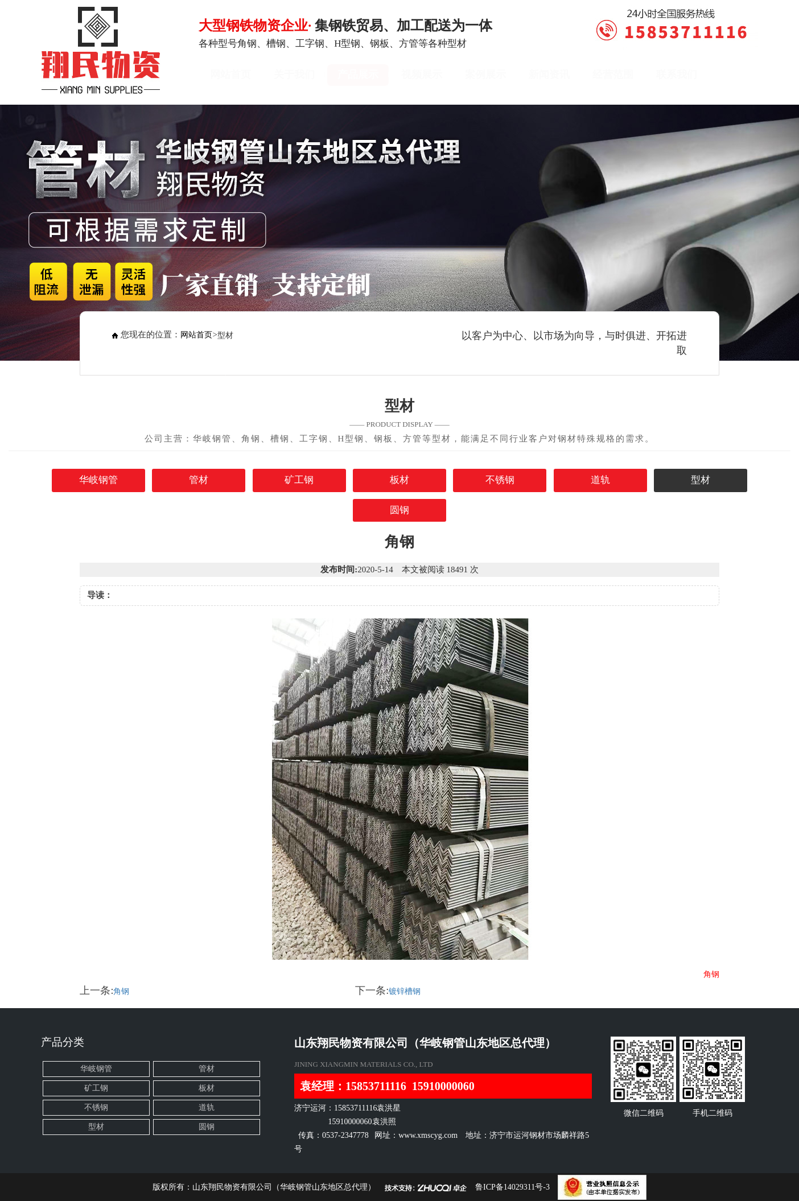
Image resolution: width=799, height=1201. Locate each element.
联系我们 (676, 74)
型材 (700, 479)
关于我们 (294, 74)
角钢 (121, 991)
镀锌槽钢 (405, 991)
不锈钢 (499, 479)
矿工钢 (299, 479)
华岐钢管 (98, 479)
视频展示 (421, 74)
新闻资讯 (549, 74)
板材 (399, 479)
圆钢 (399, 510)
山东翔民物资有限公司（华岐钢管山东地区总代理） (284, 1187)
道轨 (600, 479)
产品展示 (357, 74)
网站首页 (230, 74)
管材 (198, 479)
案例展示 (485, 74)
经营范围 (612, 74)
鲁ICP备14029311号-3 (512, 1187)
